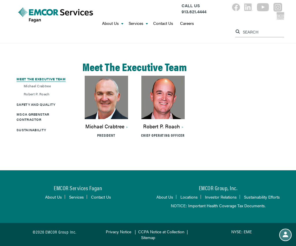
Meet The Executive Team (41, 79)
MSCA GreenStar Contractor (32, 117)
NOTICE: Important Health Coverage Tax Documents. (218, 205)
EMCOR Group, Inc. (218, 188)
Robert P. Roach (37, 94)
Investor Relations (221, 197)
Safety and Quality (35, 104)
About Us (112, 23)
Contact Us (163, 23)
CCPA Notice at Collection (161, 231)
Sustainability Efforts (262, 197)
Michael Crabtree (37, 85)
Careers (187, 23)
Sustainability (31, 129)
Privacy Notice (118, 231)
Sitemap (148, 237)
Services (138, 23)
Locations (189, 197)
